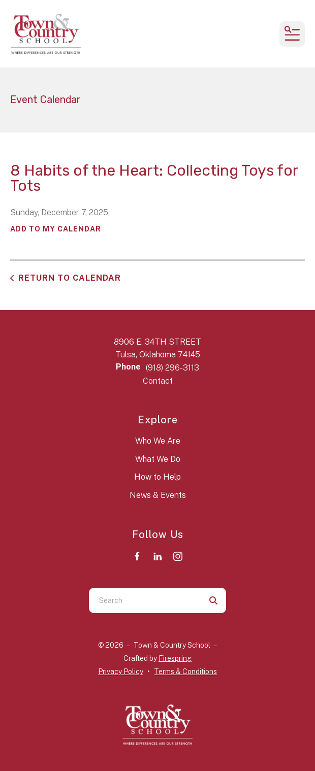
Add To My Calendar (55, 229)
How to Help (157, 477)
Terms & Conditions (185, 671)
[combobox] (145, 600)
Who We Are (157, 441)
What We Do (157, 459)
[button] (292, 34)
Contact (158, 381)
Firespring (175, 658)
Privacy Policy (120, 671)
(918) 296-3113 (172, 368)
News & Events (158, 495)
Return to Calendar (69, 278)
